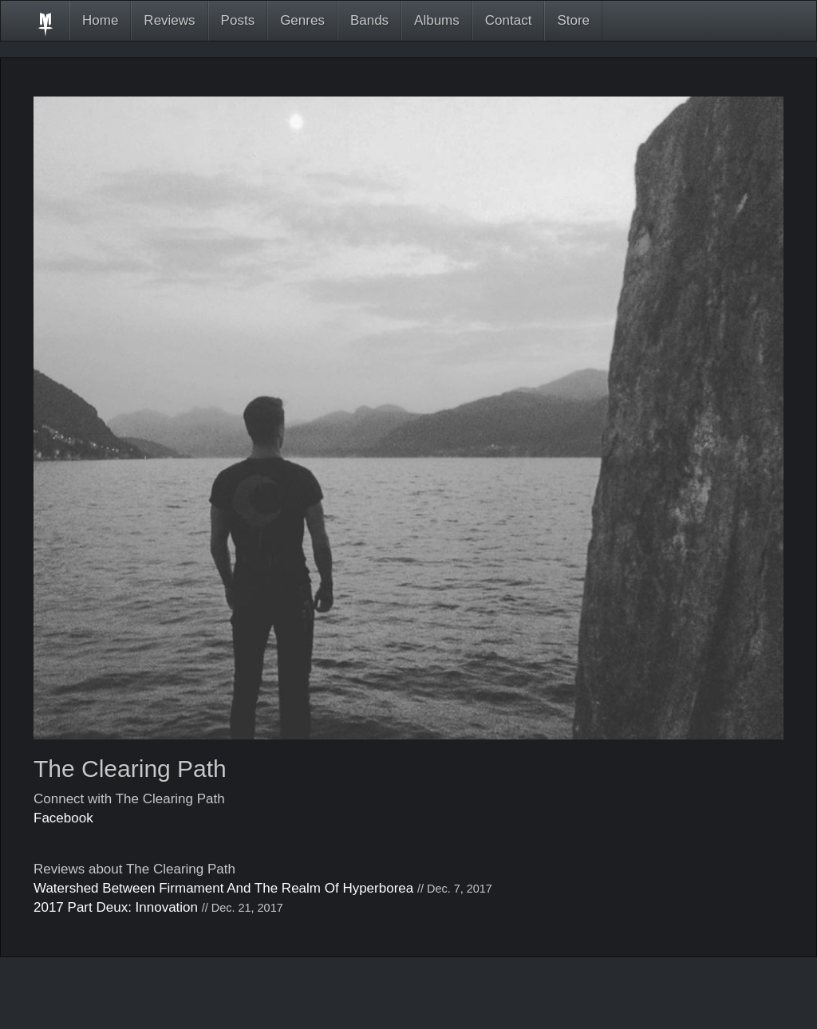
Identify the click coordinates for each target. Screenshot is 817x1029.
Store (573, 20)
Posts (238, 20)
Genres (302, 20)
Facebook (63, 818)
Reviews (169, 20)
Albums (437, 20)
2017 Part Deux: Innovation (116, 907)
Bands (369, 20)
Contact (508, 20)
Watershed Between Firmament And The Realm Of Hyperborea (223, 888)
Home (100, 20)
